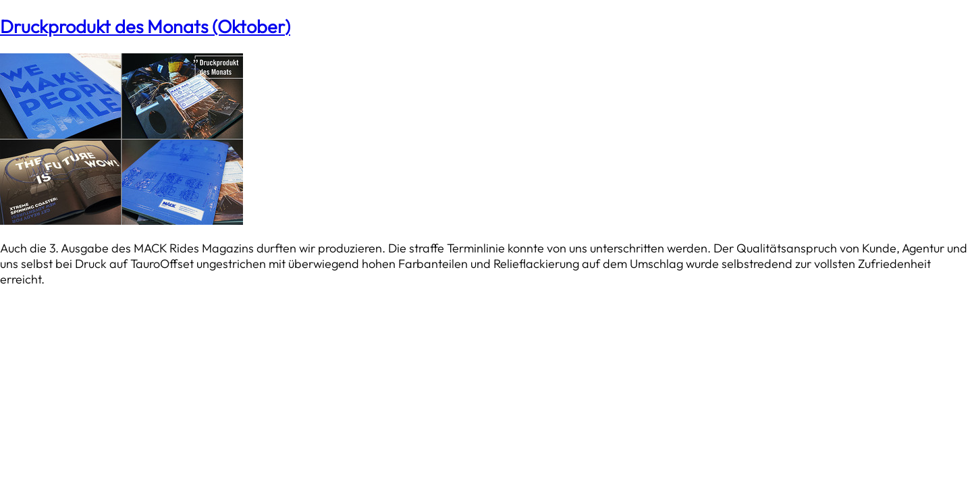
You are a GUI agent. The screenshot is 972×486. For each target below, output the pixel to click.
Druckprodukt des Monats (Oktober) (145, 26)
